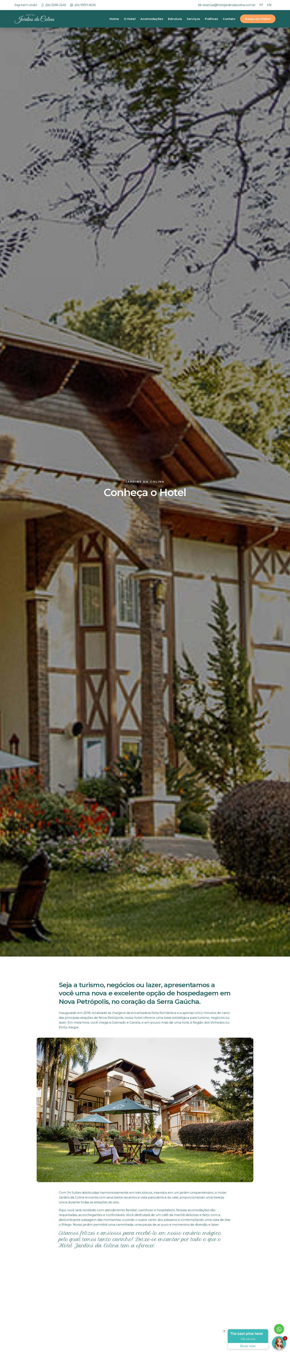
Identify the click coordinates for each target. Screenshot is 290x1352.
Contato (229, 19)
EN (269, 5)
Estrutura (175, 19)
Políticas (211, 19)
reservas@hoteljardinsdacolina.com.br (229, 5)
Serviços (193, 19)
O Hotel (130, 19)
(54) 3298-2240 (55, 5)
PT (261, 5)
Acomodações (151, 19)
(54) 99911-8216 (85, 5)
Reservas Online (257, 19)
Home (114, 19)
